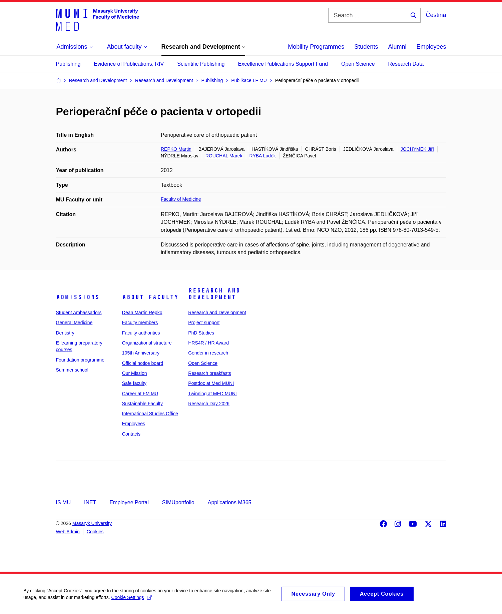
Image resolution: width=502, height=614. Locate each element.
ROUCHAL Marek (223, 155)
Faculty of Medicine (181, 199)
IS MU (63, 502)
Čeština (436, 15)
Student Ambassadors (79, 312)
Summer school (72, 370)
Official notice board (142, 363)
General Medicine (74, 322)
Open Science (358, 64)
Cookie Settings (131, 600)
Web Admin (68, 531)
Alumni (397, 46)
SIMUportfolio (178, 502)
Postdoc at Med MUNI (211, 383)
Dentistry (65, 333)
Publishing (68, 64)
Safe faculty (134, 383)
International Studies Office (150, 413)
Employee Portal (128, 502)
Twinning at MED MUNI (212, 393)
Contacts (131, 434)
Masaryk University (92, 523)
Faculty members (140, 322)
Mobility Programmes (316, 46)
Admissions (77, 297)
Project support (203, 322)
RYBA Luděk (262, 155)
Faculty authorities (141, 333)
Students (366, 46)
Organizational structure (147, 343)
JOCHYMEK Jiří (417, 149)
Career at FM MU (140, 393)
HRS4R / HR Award (208, 343)
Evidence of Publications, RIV (129, 64)
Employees (431, 46)
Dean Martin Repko (142, 312)
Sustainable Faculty (142, 403)
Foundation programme (80, 360)
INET (90, 502)
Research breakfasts (209, 373)
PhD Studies (201, 333)
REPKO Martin (176, 149)
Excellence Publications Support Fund (283, 64)
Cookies (95, 531)
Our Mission (134, 373)
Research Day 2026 (208, 403)
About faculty (150, 297)
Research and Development (214, 294)
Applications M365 (230, 502)
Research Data (406, 64)
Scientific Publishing (200, 64)
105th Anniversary (140, 353)
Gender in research (208, 353)
